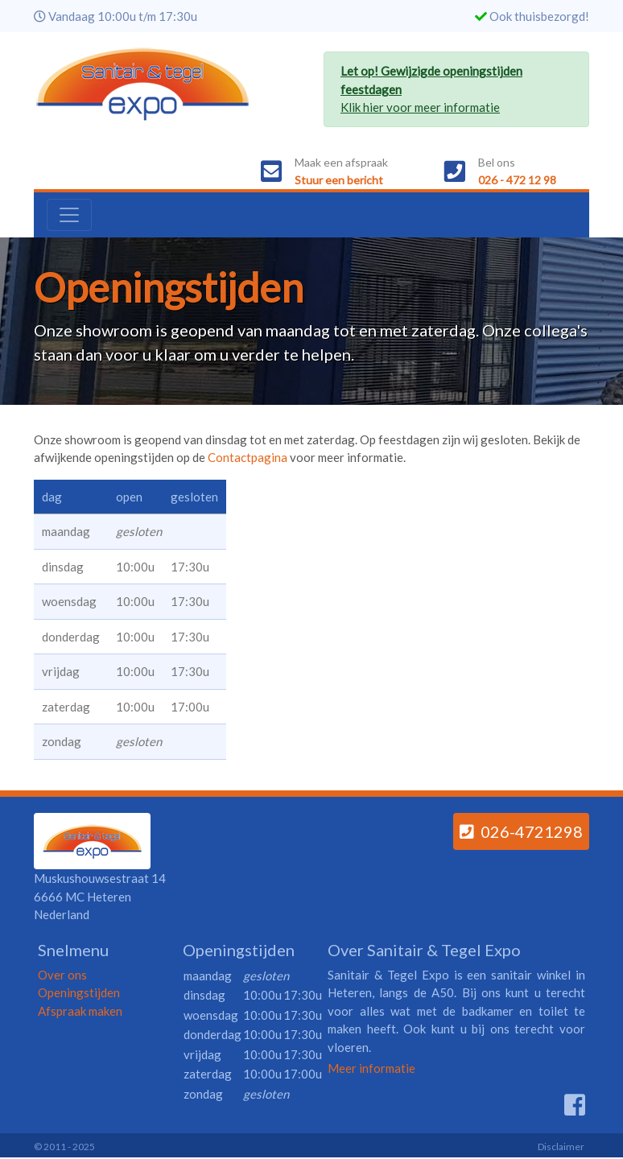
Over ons (62, 974)
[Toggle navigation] (69, 215)
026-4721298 (521, 831)
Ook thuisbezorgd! (539, 16)
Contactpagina (247, 457)
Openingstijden (79, 992)
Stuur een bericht (339, 180)
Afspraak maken (80, 1011)
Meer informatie (371, 1068)
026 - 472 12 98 (517, 180)
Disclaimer (561, 1146)
